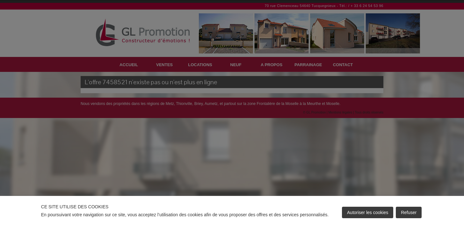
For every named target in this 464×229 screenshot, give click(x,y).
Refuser (409, 212)
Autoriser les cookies (367, 212)
